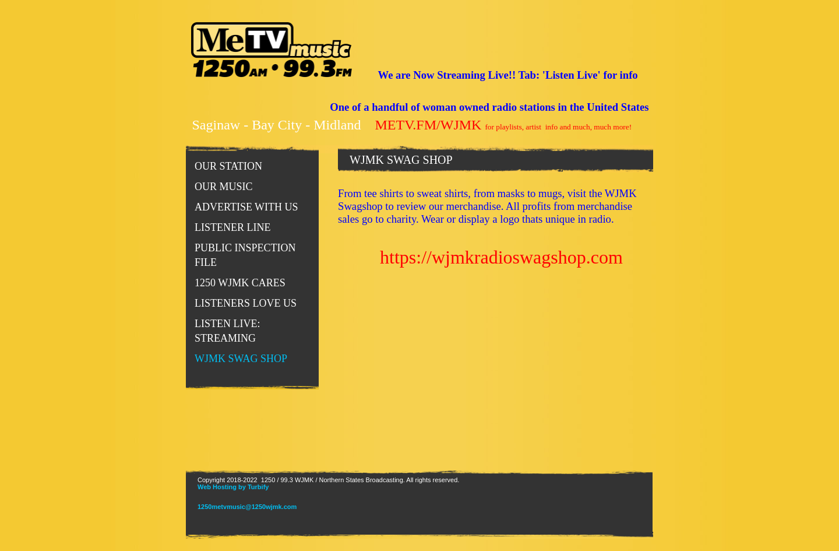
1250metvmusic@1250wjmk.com (247, 506)
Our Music (224, 186)
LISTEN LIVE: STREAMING (227, 331)
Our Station (228, 166)
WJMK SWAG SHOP (241, 358)
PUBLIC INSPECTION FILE (245, 255)
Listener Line (232, 227)
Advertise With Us (246, 207)
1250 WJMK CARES (240, 283)
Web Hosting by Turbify (233, 486)
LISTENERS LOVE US (246, 303)
